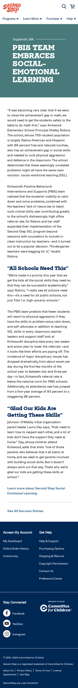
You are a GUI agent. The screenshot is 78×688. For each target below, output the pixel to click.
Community (10, 556)
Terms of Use (42, 670)
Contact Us (46, 571)
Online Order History (16, 548)
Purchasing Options (51, 548)
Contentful (32, 682)
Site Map (25, 674)
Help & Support (49, 541)
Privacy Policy (24, 670)
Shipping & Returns (51, 556)
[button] (64, 6)
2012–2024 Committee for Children (25, 657)
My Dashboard (12, 541)
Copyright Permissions (53, 563)
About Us (8, 670)
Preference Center (50, 578)
